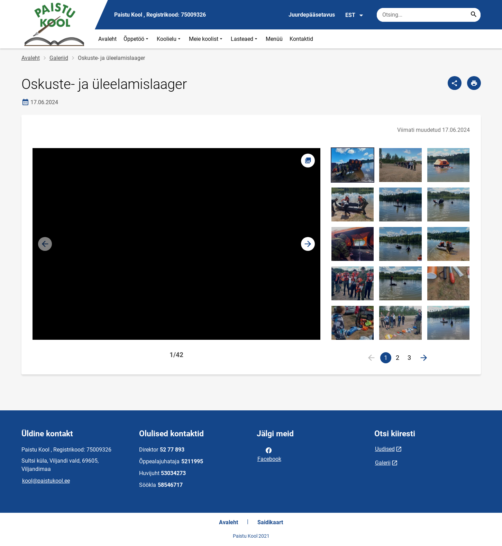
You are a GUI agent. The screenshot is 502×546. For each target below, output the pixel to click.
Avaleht (107, 39)
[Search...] (474, 15)
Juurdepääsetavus (312, 14)
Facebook (269, 454)
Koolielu (169, 39)
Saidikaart (270, 522)
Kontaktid (301, 39)
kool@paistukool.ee (46, 480)
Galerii (383, 462)
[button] (308, 244)
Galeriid (58, 58)
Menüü (274, 39)
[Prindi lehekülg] (474, 83)
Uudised (385, 449)
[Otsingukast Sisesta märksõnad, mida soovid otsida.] (429, 15)
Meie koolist (206, 39)
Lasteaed (245, 39)
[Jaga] (455, 83)
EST (354, 15)
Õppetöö (137, 39)
